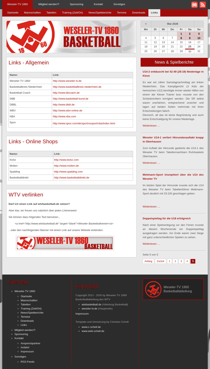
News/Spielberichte (100, 12)
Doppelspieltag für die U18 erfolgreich (167, 218)
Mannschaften (32, 12)
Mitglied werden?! (48, 4)
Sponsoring (76, 4)
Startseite (12, 12)
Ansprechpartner (30, 343)
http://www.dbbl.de (64, 104)
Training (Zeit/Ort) (72, 12)
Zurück (160, 261)
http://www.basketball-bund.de (70, 98)
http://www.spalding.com (68, 171)
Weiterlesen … (151, 125)
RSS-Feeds (27, 361)
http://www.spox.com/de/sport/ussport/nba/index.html (84, 123)
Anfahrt (25, 347)
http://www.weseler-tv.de (67, 80)
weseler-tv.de (89, 308)
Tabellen (51, 12)
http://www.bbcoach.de (66, 92)
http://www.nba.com (64, 116)
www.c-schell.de (91, 327)
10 (199, 37)
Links (24, 324)
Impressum (27, 351)
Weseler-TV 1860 (17, 4)
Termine (121, 12)
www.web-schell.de (93, 331)
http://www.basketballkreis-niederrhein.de (77, 86)
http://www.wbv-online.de (67, 110)
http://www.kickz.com (66, 159)
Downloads (138, 12)
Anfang (148, 261)
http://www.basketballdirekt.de (71, 177)
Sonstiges (119, 4)
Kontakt (98, 4)
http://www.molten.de (66, 165)
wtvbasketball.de (91, 304)
